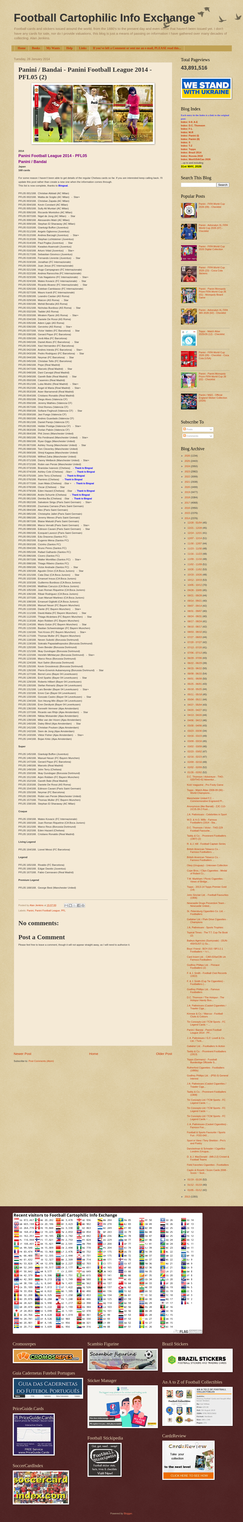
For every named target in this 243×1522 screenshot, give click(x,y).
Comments (190, 436)
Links (82, 48)
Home (22, 48)
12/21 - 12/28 (195, 528)
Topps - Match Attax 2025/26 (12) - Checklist (212, 332)
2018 (188, 497)
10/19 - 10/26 (195, 574)
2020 (188, 487)
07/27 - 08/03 (195, 637)
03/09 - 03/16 (195, 741)
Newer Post (22, 1054)
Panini (30, 910)
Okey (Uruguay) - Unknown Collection (207, 865)
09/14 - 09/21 (195, 600)
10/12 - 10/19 (195, 580)
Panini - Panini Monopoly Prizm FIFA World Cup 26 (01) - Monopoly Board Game (212, 293)
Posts (188, 429)
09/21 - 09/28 (195, 595)
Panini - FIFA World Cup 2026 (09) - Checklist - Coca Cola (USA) (214, 355)
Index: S (185, 142)
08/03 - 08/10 (195, 632)
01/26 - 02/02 (195, 772)
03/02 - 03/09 (195, 746)
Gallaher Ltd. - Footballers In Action (206, 1046)
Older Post (164, 1054)
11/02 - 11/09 (195, 564)
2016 (188, 508)
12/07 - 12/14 (195, 538)
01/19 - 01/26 (195, 1179)
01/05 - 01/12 (195, 1190)
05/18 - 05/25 (195, 689)
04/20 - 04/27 (195, 710)
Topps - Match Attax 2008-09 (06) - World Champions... (205, 791)
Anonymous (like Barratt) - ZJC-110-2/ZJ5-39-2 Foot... (206, 807)
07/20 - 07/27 (195, 642)
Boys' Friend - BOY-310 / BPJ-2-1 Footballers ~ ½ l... (205, 950)
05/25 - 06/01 (195, 684)
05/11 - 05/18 (195, 694)
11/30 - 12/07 (195, 543)
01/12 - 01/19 (195, 1184)
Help (69, 48)
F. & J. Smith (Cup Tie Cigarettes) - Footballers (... (205, 982)
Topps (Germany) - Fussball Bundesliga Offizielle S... (202, 1061)
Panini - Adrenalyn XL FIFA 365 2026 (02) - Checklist (213, 311)
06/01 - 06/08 (195, 678)
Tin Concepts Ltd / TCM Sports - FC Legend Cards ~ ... (206, 1023)
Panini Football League (47, 910)
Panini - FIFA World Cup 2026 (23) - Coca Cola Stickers (212, 270)
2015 (188, 513)
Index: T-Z (186, 145)
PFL (63, 910)
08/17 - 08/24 (195, 621)
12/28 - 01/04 (195, 522)
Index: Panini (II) (190, 139)
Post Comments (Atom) (41, 1061)
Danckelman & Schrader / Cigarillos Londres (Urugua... (206, 1150)
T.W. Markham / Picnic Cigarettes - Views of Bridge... (205, 880)
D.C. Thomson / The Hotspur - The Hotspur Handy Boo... (205, 999)
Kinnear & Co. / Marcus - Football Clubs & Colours (205, 1015)
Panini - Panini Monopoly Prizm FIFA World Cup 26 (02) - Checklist (212, 376)
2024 (188, 466)
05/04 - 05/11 (195, 699)
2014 (188, 518)
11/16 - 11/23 (195, 553)
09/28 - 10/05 (195, 590)
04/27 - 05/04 (195, 704)
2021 (188, 481)
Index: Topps (188, 149)
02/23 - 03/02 (195, 751)
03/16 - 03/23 (195, 736)
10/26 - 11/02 (195, 569)
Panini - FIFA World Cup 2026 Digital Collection (212, 248)
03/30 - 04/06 (195, 725)
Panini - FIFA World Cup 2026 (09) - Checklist (212, 205)
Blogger (128, 1513)
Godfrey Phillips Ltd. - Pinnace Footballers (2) (203, 966)
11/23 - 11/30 (195, 548)
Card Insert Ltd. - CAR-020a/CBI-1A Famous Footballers (206, 958)
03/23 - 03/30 (195, 731)
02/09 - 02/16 (195, 762)
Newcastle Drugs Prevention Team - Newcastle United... (206, 904)
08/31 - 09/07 (195, 611)
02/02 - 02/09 (195, 767)
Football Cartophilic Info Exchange (104, 18)
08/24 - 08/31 (195, 616)
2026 (188, 455)
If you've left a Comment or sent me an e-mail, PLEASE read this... (137, 48)
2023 (188, 471)
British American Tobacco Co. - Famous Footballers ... (203, 850)
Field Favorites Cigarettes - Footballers (208, 1164)
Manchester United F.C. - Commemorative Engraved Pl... (205, 799)
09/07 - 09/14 (195, 605)
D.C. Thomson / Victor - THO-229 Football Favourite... (205, 829)
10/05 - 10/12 (195, 585)
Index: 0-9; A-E (189, 122)
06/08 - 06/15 (195, 673)
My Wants (53, 48)
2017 (188, 502)
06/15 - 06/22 (195, 668)
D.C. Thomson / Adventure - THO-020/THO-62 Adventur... (205, 778)
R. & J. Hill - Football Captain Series (206, 844)
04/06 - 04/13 (195, 720)
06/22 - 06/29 (195, 663)
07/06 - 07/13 (195, 652)
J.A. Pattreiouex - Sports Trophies (205, 927)
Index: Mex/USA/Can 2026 (196, 159)
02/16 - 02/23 (195, 756)
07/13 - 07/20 (195, 647)
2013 (188, 1196)
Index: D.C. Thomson (193, 125)
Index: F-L (187, 128)
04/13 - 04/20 (195, 715)
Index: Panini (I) (190, 135)
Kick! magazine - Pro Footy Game (205, 784)
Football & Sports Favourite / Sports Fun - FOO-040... (206, 1134)
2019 (188, 492)
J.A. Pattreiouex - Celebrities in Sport (207, 814)
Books (36, 48)
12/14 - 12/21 (195, 533)
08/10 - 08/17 (195, 626)
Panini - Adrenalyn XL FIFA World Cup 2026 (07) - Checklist (213, 228)
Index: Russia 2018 (192, 156)
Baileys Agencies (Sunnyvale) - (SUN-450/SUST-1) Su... (207, 942)
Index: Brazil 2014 (191, 152)
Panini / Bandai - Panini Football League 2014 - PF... (204, 1031)
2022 (188, 476)
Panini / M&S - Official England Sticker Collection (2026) (213, 398)
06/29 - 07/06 (195, 658)
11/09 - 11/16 (195, 559)
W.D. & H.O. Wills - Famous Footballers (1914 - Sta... (202, 821)
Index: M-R (187, 132)
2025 (188, 461)
